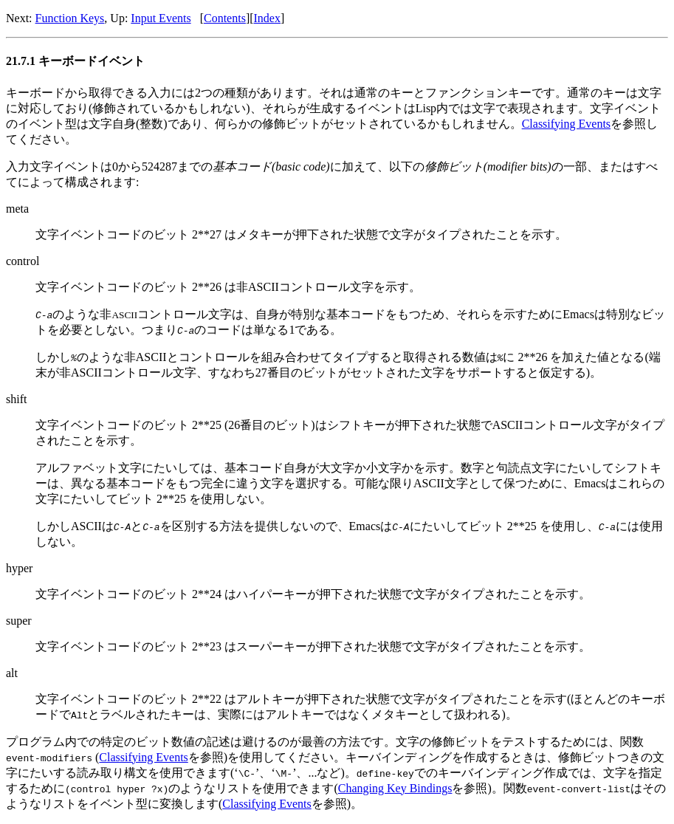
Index (267, 18)
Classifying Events (566, 123)
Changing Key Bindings (395, 788)
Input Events (160, 18)
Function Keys (70, 18)
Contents (225, 18)
